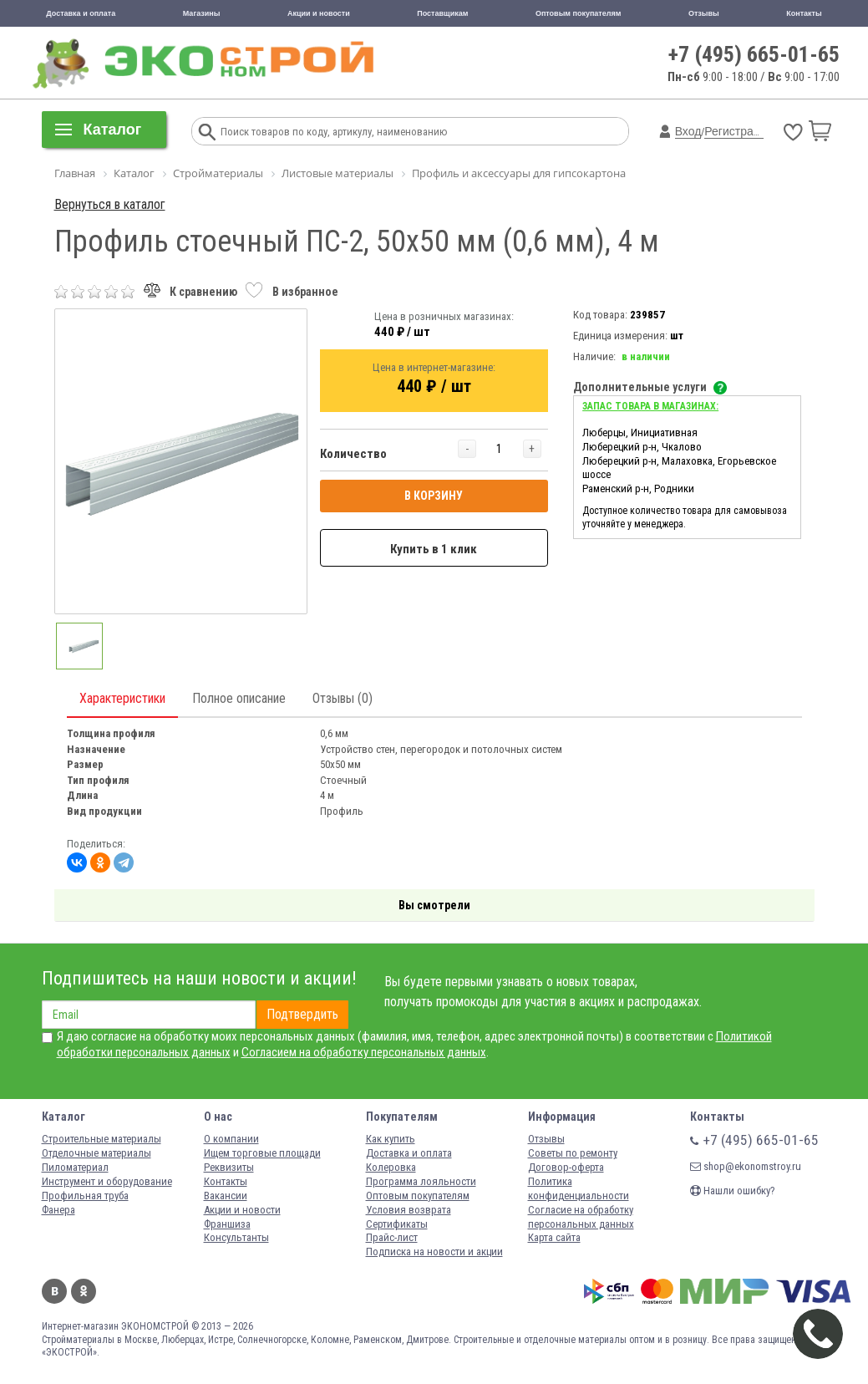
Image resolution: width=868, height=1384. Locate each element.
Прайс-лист (392, 1237)
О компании (231, 1138)
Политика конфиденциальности (578, 1188)
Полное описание (239, 698)
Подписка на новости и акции (434, 1251)
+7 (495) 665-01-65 (754, 54)
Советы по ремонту (572, 1153)
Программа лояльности (421, 1181)
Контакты (803, 13)
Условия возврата (408, 1209)
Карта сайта (554, 1237)
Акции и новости (318, 13)
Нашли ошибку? (732, 1190)
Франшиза (227, 1224)
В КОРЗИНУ (433, 495)
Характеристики (122, 698)
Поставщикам (442, 13)
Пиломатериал (75, 1167)
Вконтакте (54, 1291)
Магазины (202, 13)
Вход (688, 131)
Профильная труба (85, 1195)
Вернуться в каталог (109, 204)
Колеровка (391, 1167)
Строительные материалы (101, 1138)
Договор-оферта (566, 1167)
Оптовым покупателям (579, 13)
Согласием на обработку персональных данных (363, 1052)
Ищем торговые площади (262, 1153)
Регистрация (738, 131)
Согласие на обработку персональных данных (581, 1216)
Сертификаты (397, 1224)
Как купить (390, 1138)
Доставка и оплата (80, 13)
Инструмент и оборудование (107, 1181)
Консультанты (236, 1237)
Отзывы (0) (342, 698)
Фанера (58, 1209)
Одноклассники (83, 1291)
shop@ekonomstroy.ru (745, 1166)
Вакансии (225, 1195)
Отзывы (703, 13)
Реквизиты (229, 1167)
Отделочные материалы (96, 1153)
